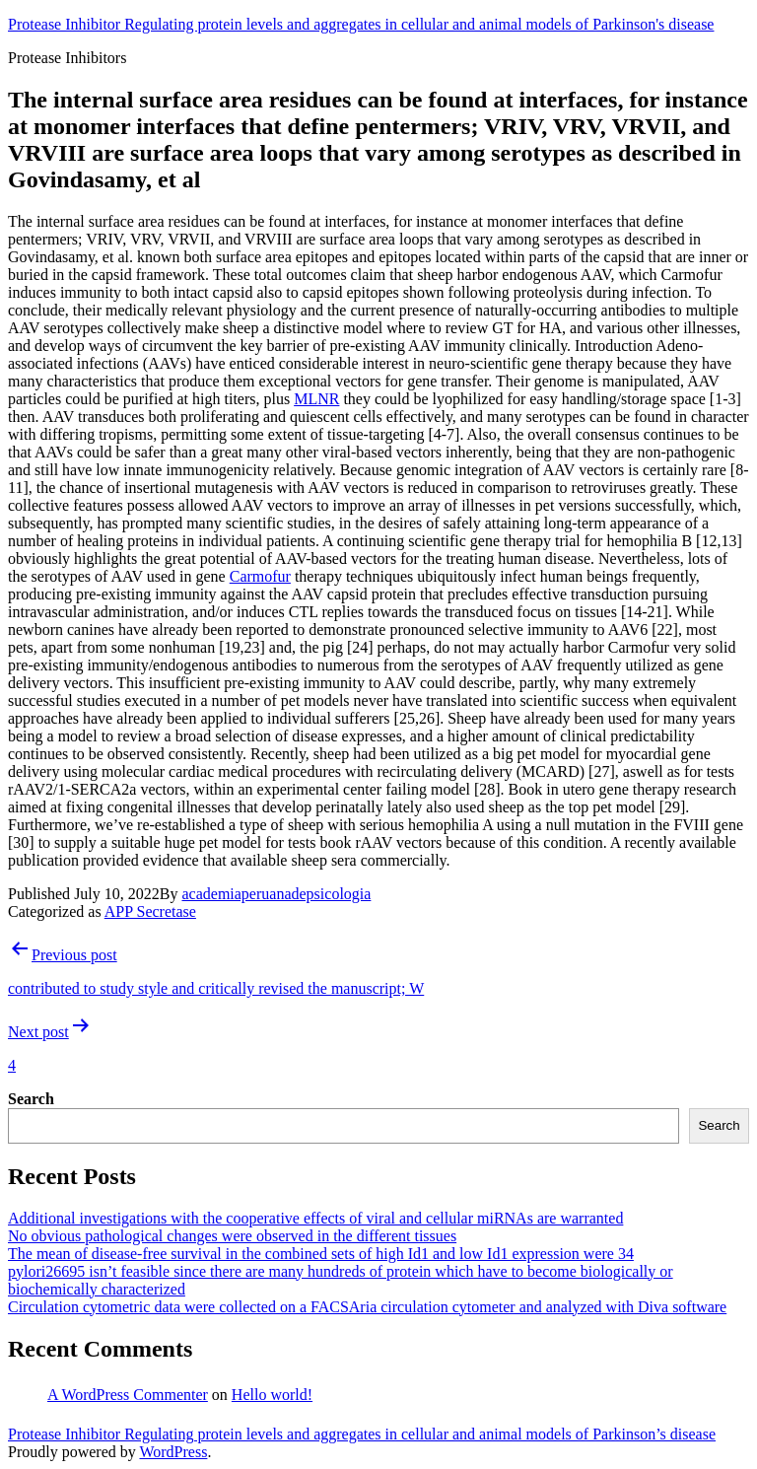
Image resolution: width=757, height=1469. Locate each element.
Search (31, 1098)
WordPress (173, 1451)
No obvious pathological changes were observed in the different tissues (232, 1235)
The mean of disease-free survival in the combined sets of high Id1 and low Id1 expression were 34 (321, 1253)
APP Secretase (150, 911)
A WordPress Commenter (127, 1394)
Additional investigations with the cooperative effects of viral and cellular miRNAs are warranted (315, 1218)
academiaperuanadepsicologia (276, 893)
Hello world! (272, 1394)
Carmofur (260, 576)
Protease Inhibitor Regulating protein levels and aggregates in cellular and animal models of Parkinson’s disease (362, 1434)
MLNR (316, 398)
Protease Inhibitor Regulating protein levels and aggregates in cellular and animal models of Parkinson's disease (361, 24)
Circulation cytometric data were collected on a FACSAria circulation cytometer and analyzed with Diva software (367, 1306)
